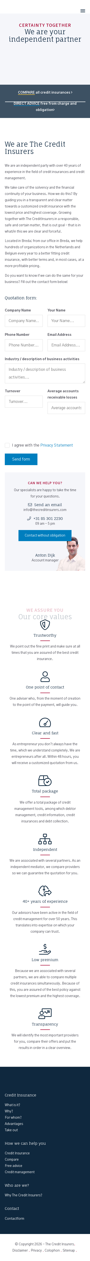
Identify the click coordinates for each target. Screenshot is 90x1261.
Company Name (18, 310)
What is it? (12, 1105)
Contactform (14, 1218)
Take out (11, 1130)
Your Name (57, 310)
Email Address (60, 335)
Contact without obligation (45, 535)
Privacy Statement (56, 445)
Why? (9, 1111)
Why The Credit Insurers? (23, 1195)
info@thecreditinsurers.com (45, 510)
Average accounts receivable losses (63, 394)
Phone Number (17, 335)
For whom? (13, 1117)
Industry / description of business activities (42, 359)
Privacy (36, 1250)
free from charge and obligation (45, 107)
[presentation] (41, 428)
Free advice (13, 1166)
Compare (12, 1159)
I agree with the (42, 445)
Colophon (52, 1250)
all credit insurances (45, 93)
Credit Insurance (17, 1153)
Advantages (14, 1124)
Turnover (12, 391)
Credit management (20, 1172)
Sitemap (69, 1250)
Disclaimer (20, 1250)
